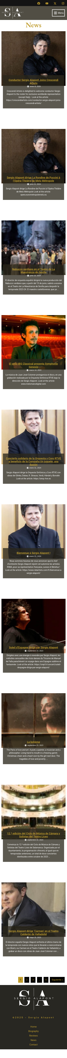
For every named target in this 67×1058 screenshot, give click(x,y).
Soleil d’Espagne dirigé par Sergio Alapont (33, 647)
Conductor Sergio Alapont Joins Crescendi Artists (33, 81)
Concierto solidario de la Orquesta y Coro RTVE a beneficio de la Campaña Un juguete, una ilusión (33, 461)
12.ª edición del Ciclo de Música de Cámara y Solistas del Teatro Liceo (33, 835)
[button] (58, 12)
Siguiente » (57, 979)
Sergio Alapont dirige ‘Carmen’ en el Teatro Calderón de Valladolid (34, 933)
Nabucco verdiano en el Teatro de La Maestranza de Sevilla (33, 271)
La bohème (33, 741)
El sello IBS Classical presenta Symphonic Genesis (33, 365)
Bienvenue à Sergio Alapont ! (33, 552)
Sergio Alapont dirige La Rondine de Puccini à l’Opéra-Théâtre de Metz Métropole (33, 179)
